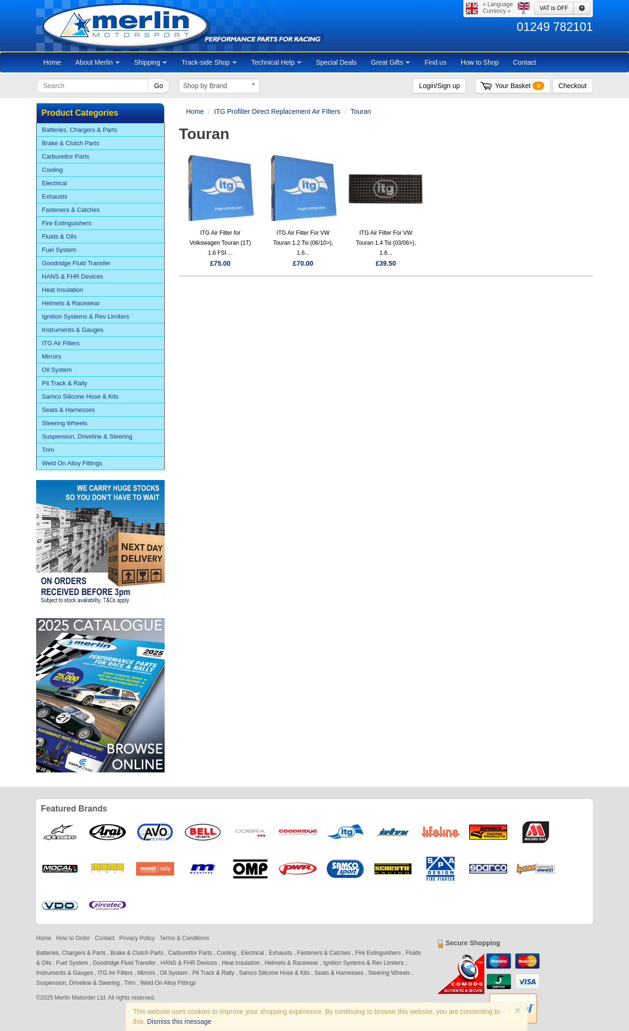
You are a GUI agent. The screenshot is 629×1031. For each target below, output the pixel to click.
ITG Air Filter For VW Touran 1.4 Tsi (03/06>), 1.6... (386, 243)
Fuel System (59, 249)
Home (52, 62)
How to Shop (480, 62)
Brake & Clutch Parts (70, 143)
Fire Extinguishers (66, 223)
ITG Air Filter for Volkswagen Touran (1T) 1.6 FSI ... (220, 243)
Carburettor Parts (65, 156)
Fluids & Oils (59, 236)
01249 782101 (555, 26)
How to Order (73, 938)
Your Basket (519, 85)
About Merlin (97, 62)
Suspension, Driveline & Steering (87, 436)
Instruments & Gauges (72, 329)
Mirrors (51, 356)
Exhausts (54, 196)
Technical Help (276, 62)
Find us (435, 62)
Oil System (57, 369)
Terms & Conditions (184, 938)
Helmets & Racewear (71, 303)
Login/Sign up (439, 86)
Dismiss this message (179, 1021)
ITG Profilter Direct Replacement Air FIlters (277, 111)
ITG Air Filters (60, 343)
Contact (524, 62)
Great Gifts (391, 62)
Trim (48, 449)
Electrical (54, 183)
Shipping (150, 62)
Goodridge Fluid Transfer (76, 263)
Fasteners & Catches (70, 209)
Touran (361, 111)
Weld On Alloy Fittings (72, 463)
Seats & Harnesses (68, 409)
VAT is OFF (554, 8)
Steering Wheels (64, 423)
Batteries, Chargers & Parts (79, 129)
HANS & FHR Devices (72, 276)
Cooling (52, 169)
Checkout (573, 86)
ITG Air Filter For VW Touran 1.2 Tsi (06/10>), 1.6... (303, 243)
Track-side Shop (208, 62)
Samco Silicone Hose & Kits (80, 396)
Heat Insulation (62, 289)
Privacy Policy (137, 938)
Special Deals (336, 62)
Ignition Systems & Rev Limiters (85, 316)
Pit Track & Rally (64, 383)
